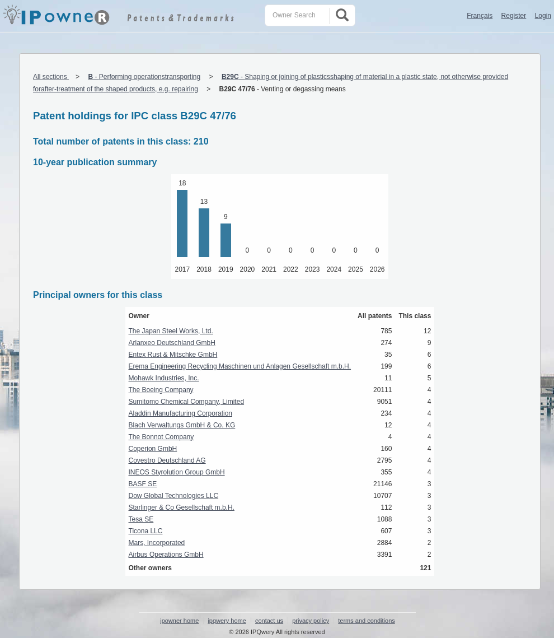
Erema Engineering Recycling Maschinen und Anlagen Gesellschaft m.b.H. (240, 366)
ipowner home (179, 620)
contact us (269, 620)
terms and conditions (366, 620)
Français (479, 16)
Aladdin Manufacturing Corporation (180, 413)
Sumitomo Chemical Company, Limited (187, 402)
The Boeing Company (161, 390)
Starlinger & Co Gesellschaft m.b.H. (181, 507)
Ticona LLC (146, 531)
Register (514, 16)
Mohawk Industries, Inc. (164, 378)
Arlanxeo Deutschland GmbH (172, 343)
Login (543, 16)
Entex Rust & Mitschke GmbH (173, 354)
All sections (51, 77)
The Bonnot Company (161, 437)
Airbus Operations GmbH (166, 554)
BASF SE (143, 484)
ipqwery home (227, 620)
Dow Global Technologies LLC (174, 496)
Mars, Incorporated (157, 543)
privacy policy (310, 620)
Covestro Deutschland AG (167, 460)
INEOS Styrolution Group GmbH (177, 472)
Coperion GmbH (153, 449)
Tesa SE (141, 519)
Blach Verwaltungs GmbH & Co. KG (182, 425)
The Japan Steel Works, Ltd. (171, 331)
